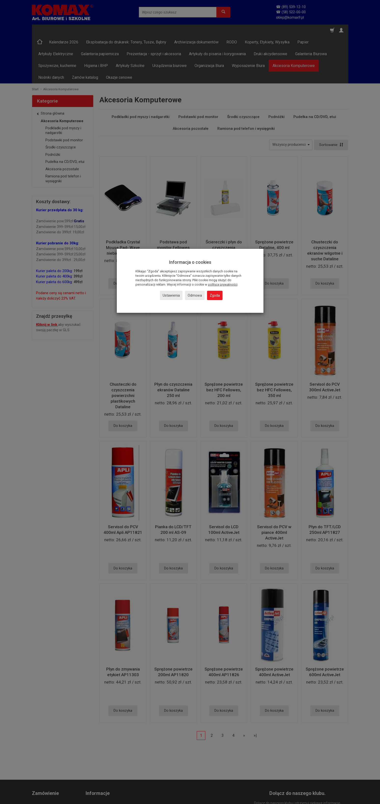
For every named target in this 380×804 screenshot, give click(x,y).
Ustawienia (171, 295)
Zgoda (215, 295)
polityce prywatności (222, 284)
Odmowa (195, 295)
